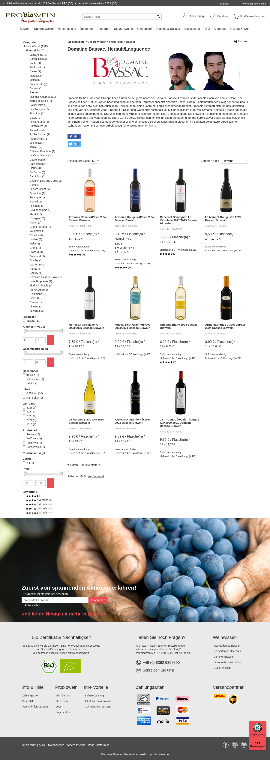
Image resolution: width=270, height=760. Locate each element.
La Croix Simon (40, 155)
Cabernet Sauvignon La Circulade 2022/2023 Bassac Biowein (178, 220)
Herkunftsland (67, 28)
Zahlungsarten (30, 695)
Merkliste (222, 16)
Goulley (35, 260)
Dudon (35, 222)
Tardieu (35, 146)
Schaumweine (123, 28)
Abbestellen (32, 605)
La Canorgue (39, 121)
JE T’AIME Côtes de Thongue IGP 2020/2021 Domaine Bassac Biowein (179, 422)
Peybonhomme (40, 209)
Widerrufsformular (99, 745)
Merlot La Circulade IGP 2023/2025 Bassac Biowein (86, 326)
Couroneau (37, 159)
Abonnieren (98, 600)
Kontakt (224, 3)
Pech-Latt (37, 67)
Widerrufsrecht (76, 745)
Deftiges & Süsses (167, 28)
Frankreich (36, 50)
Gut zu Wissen (222, 667)
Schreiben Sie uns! (158, 670)
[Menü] (264, 723)
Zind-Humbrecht (40, 285)
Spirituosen (144, 28)
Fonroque (37, 197)
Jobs (59, 706)
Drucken (243, 41)
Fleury (35, 167)
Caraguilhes (38, 58)
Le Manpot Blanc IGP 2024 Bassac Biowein (86, 421)
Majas (34, 79)
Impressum (29, 745)
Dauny (35, 268)
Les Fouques (39, 109)
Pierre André (38, 138)
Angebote (220, 28)
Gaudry (35, 272)
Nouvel (35, 201)
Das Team (62, 701)
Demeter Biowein (224, 656)
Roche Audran (39, 134)
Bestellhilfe (28, 701)
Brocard (36, 251)
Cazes (35, 71)
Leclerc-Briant (39, 188)
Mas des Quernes (42, 96)
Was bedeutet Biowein (227, 645)
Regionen (86, 28)
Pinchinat (36, 113)
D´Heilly (36, 235)
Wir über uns (63, 695)
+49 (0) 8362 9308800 (158, 662)
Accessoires (192, 28)
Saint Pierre (38, 104)
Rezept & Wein (240, 28)
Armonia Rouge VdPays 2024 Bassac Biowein (134, 218)
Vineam (35, 306)
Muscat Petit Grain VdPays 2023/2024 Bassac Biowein (132, 326)
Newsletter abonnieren (254, 3)
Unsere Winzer (44, 28)
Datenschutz (56, 745)
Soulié (35, 63)
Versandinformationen (35, 706)
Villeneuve (37, 142)
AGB (42, 745)
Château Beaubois (42, 151)
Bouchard (37, 256)
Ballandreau (38, 163)
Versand (98, 476)
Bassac (34, 92)
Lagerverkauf (63, 712)
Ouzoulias (37, 193)
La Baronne (38, 54)
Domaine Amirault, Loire (45, 277)
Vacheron (37, 264)
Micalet (35, 214)
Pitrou (34, 298)
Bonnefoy (37, 130)
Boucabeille (38, 84)
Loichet (35, 239)
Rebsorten (103, 28)
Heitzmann (37, 293)
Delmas (35, 88)
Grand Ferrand (40, 226)
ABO (207, 28)
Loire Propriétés (40, 281)
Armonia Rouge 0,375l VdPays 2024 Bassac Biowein (225, 326)
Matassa (36, 75)
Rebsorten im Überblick (227, 651)
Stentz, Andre (39, 289)
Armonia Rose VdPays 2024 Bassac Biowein (87, 218)
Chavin (35, 302)
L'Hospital (37, 218)
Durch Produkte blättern (85, 464)
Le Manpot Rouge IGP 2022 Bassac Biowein (223, 218)
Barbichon (37, 176)
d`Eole (35, 117)
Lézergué (36, 310)
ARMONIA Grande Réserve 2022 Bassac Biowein (132, 421)
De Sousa (37, 172)
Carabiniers (38, 125)
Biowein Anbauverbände (228, 662)
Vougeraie (37, 230)
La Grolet (36, 205)
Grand (35, 247)
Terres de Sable (40, 100)
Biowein (25, 28)
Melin (34, 243)
